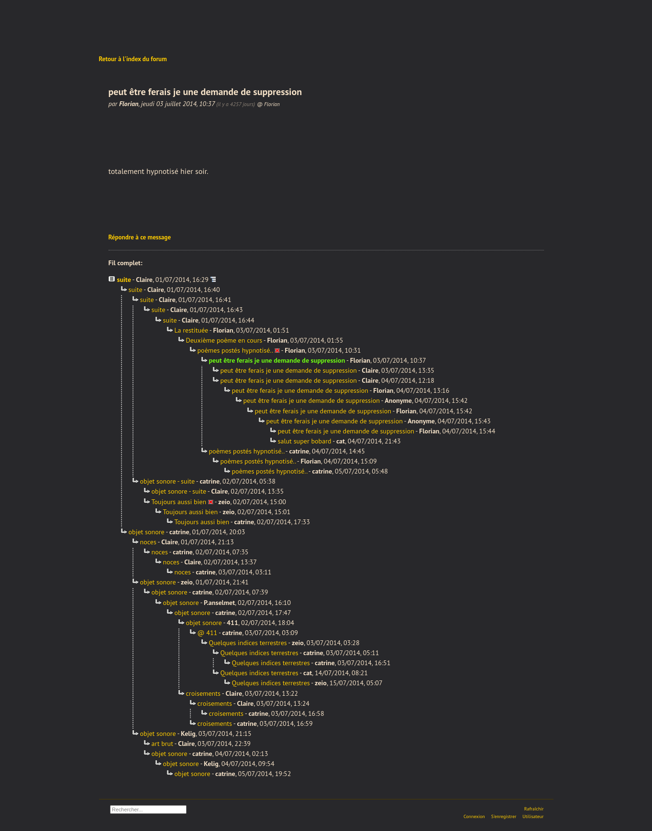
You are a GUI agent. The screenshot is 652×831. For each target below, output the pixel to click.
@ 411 (208, 632)
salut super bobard (305, 441)
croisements (203, 693)
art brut (162, 743)
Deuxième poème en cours (224, 340)
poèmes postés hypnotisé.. (235, 350)
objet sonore (147, 532)
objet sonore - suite (167, 481)
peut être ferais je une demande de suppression (289, 370)
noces (148, 542)
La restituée (192, 330)
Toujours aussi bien (179, 501)
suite (124, 279)
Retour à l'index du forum (133, 59)
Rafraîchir (534, 809)
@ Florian (268, 104)
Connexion (474, 816)
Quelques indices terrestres (248, 642)
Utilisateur (532, 816)
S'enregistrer (504, 816)
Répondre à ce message (140, 237)
